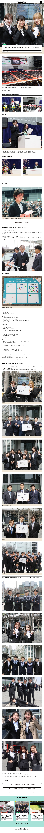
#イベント (7, 51)
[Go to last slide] (17, 823)
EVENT (4, 44)
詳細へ (22, 811)
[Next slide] (27, 823)
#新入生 (4, 51)
